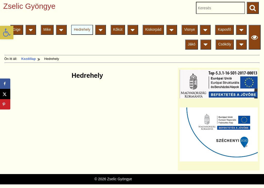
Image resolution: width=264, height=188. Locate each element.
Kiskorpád (153, 29)
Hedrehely (82, 29)
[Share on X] (5, 94)
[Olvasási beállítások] (255, 37)
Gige (17, 29)
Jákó (191, 44)
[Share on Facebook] (5, 84)
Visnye (189, 29)
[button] (6, 32)
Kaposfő (224, 29)
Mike (47, 29)
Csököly (224, 44)
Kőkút (117, 29)
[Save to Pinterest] (5, 104)
